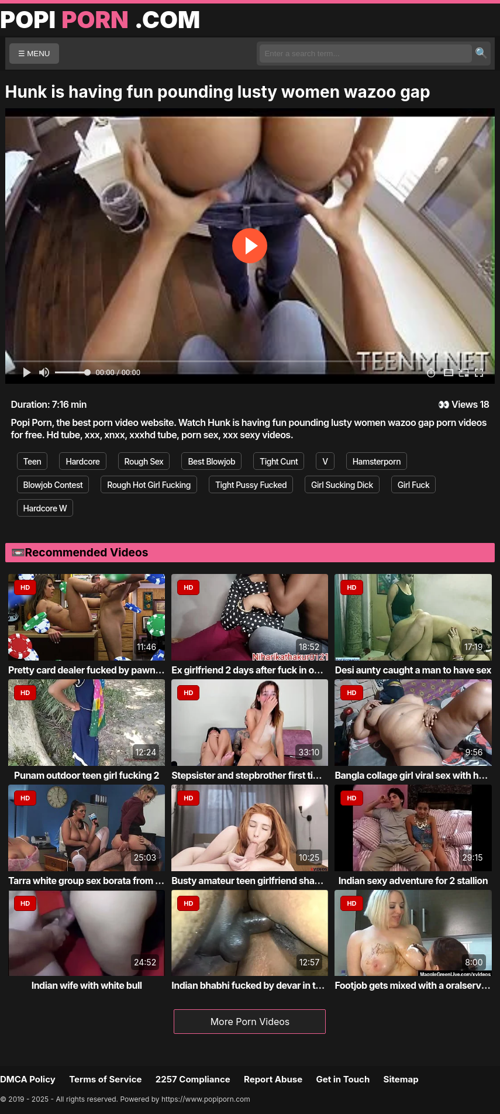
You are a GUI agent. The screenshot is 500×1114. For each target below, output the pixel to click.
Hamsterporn (377, 461)
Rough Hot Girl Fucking (149, 485)
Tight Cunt (279, 461)
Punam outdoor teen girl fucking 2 (86, 775)
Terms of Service (105, 1079)
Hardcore (82, 461)
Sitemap (401, 1079)
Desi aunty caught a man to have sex (413, 670)
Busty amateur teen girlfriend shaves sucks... (268, 880)
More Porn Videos (250, 1021)
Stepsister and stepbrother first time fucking (266, 775)
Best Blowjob (211, 461)
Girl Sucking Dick (342, 485)
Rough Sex (144, 461)
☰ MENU (34, 53)
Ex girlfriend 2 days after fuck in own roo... (261, 670)
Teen (32, 461)
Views (464, 404)
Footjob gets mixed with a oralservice (414, 985)
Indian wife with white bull (87, 985)
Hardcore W (45, 508)
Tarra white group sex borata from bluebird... (103, 880)
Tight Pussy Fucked (251, 485)
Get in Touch (343, 1079)
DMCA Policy (28, 1079)
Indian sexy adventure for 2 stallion (413, 880)
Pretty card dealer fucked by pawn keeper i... (103, 670)
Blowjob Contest (53, 485)
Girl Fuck (414, 485)
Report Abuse (273, 1079)
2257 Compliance (193, 1079)
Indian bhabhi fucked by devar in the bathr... (265, 985)
